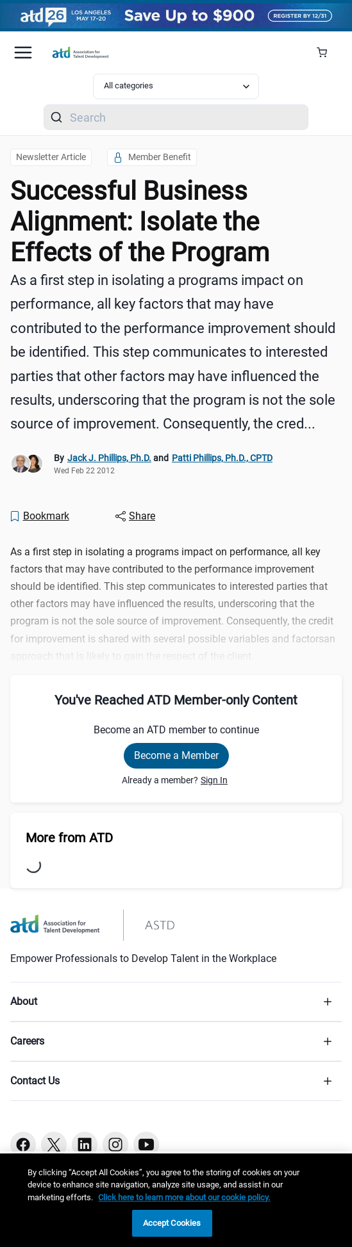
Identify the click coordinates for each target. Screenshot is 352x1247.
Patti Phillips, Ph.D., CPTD (222, 458)
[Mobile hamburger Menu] (23, 52)
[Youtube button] (146, 1144)
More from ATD (69, 837)
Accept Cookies (172, 1223)
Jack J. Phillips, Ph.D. (109, 458)
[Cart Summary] (327, 52)
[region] (176, 1200)
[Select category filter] (176, 86)
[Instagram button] (115, 1144)
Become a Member (176, 755)
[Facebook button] (23, 1144)
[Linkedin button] (84, 1144)
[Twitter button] (54, 1144)
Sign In (214, 780)
